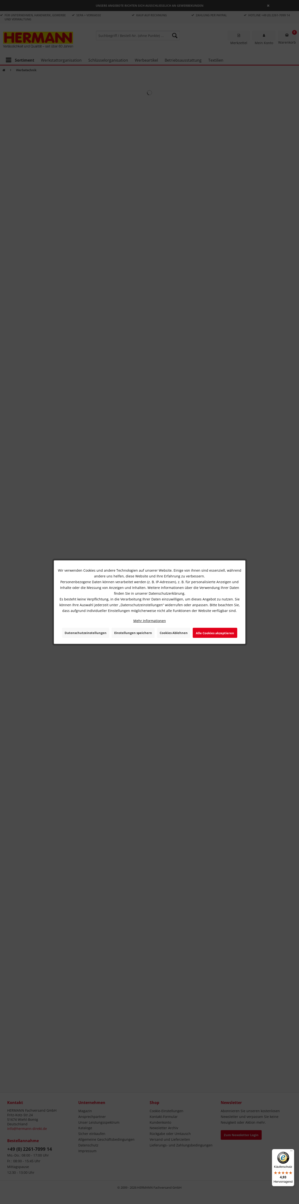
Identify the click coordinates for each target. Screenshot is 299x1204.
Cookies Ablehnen (174, 633)
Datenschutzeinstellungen (86, 633)
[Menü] (291, 1152)
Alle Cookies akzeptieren (215, 633)
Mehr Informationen (149, 620)
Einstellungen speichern (133, 633)
